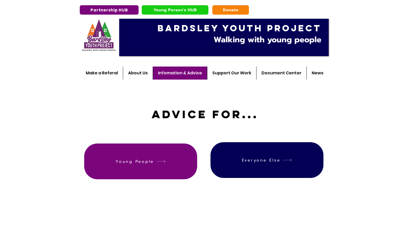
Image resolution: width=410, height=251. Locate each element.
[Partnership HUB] (109, 10)
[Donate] (230, 10)
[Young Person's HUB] (175, 10)
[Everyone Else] (266, 160)
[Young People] (140, 161)
